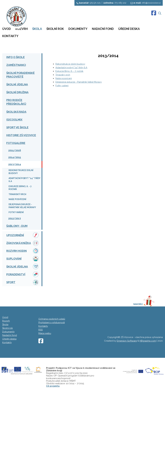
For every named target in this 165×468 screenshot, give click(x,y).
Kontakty (43, 393)
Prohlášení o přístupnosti (51, 389)
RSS (40, 396)
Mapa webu (44, 400)
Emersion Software (127, 408)
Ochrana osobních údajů (51, 386)
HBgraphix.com (148, 408)
